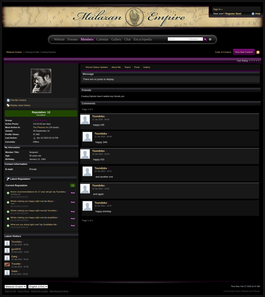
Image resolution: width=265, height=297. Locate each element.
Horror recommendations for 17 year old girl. (31, 191)
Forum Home (23, 291)
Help (256, 13)
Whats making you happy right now (27, 201)
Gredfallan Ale (49, 224)
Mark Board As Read (59, 291)
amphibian (52, 217)
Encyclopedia (143, 39)
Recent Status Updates (97, 67)
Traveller (16, 263)
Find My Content (16, 100)
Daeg (14, 256)
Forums (73, 39)
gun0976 (16, 249)
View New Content (244, 52)
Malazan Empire (14, 52)
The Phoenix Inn (41, 127)
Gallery (116, 39)
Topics (127, 67)
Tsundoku (60, 191)
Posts (136, 67)
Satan (14, 271)
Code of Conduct (223, 52)
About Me (116, 67)
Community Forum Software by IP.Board (242, 291)
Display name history (18, 105)
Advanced (210, 39)
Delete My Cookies (39, 291)
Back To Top (10, 291)
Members (87, 39)
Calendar (102, 39)
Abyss (50, 201)
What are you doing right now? (25, 224)
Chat (127, 39)
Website (59, 39)
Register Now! (233, 13)
